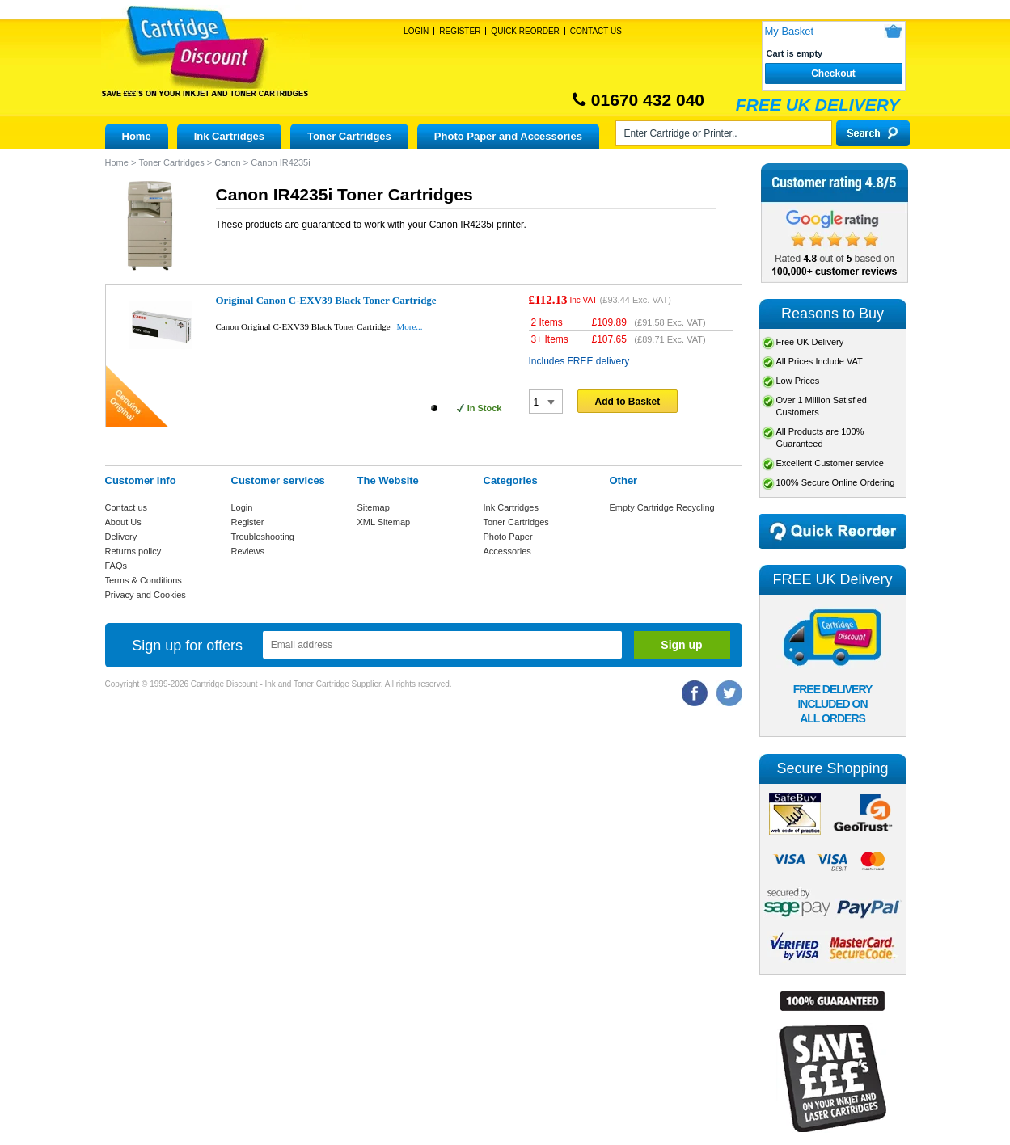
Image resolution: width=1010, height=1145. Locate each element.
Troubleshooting (262, 536)
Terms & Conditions (143, 580)
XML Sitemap (384, 522)
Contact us (126, 507)
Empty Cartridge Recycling (662, 507)
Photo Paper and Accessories (508, 136)
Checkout (833, 73)
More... (409, 326)
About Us (123, 522)
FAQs (116, 565)
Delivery (121, 536)
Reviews (248, 551)
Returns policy (133, 551)
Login (416, 31)
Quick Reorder (525, 31)
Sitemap (373, 507)
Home (136, 136)
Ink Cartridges (229, 136)
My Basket (789, 31)
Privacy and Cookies (145, 595)
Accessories (507, 551)
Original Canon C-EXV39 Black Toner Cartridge (326, 300)
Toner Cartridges (349, 136)
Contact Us (596, 31)
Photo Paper (508, 536)
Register (459, 31)
